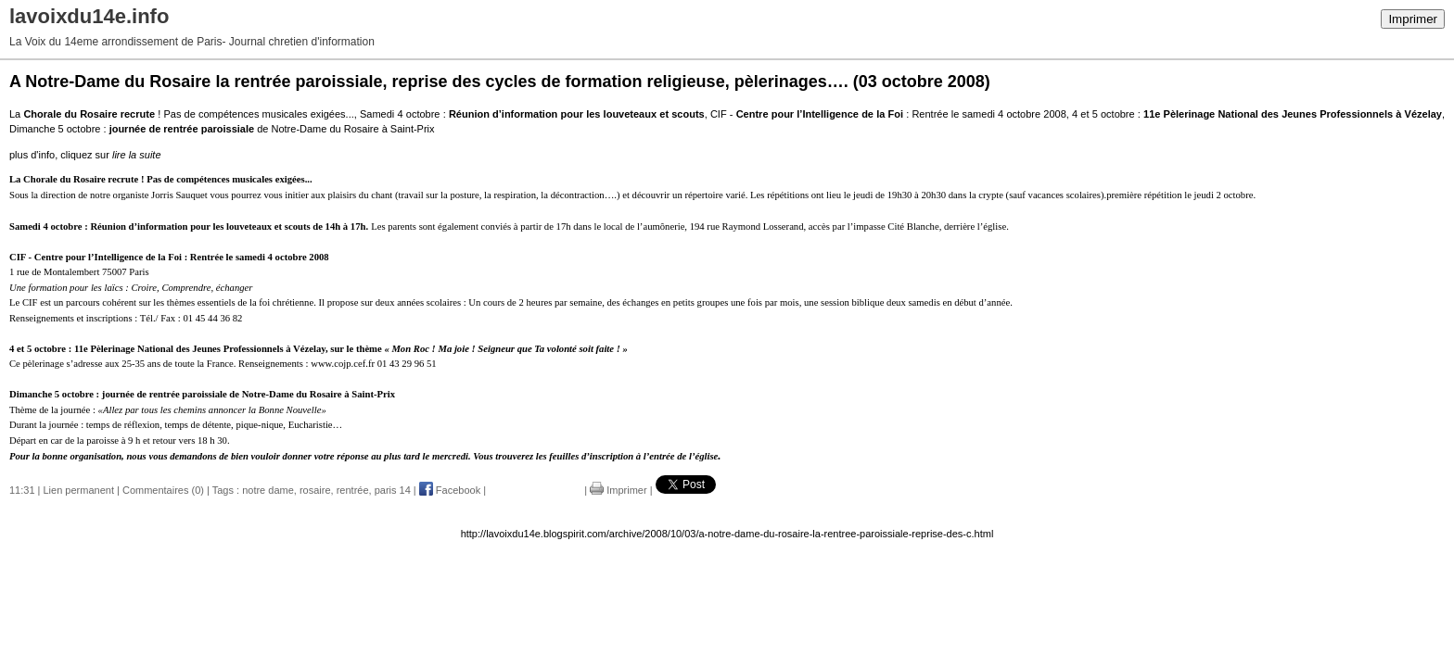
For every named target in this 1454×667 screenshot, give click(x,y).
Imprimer (1412, 19)
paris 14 (393, 490)
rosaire (315, 490)
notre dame (268, 490)
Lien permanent (79, 490)
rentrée (353, 490)
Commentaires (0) (163, 490)
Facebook (449, 490)
